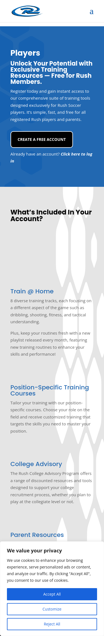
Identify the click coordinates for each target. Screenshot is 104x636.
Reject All (52, 624)
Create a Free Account (42, 139)
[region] (52, 588)
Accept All (52, 594)
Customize (51, 609)
